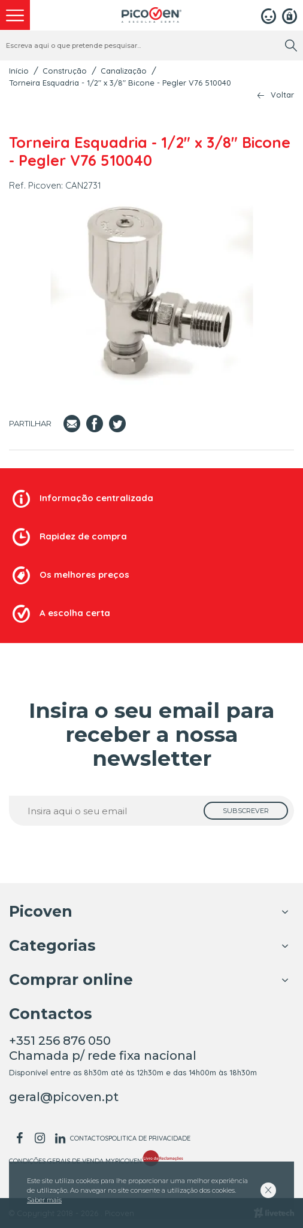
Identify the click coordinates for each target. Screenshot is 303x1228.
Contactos (89, 1138)
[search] (291, 45)
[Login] (268, 15)
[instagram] (39, 1138)
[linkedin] (60, 1138)
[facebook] (19, 1138)
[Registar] (289, 15)
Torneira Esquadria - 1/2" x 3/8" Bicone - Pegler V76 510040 (120, 82)
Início (19, 70)
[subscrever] (246, 811)
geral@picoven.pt (64, 1097)
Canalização (124, 70)
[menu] (15, 15)
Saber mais (44, 1200)
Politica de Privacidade (149, 1138)
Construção (65, 70)
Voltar (282, 95)
